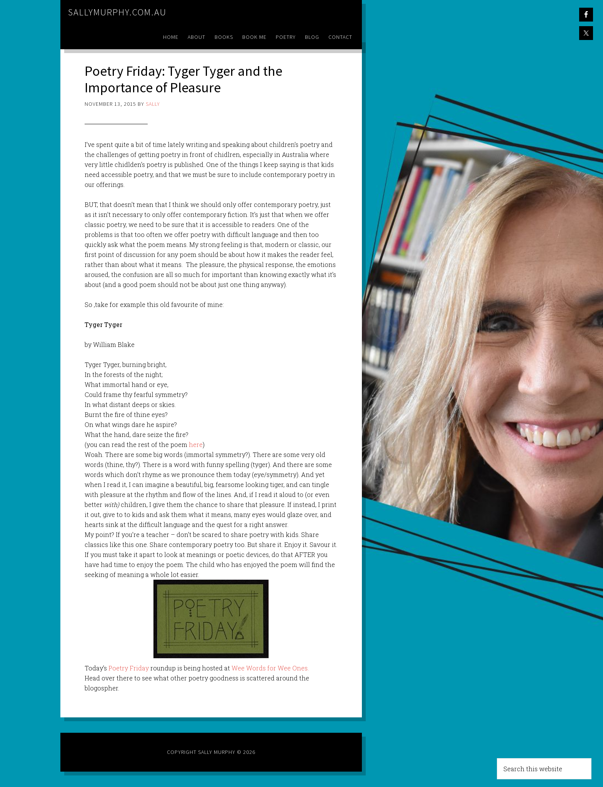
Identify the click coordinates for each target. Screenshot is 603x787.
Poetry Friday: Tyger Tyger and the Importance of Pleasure (183, 79)
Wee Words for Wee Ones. (270, 668)
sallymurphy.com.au (117, 12)
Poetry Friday (128, 668)
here (196, 444)
